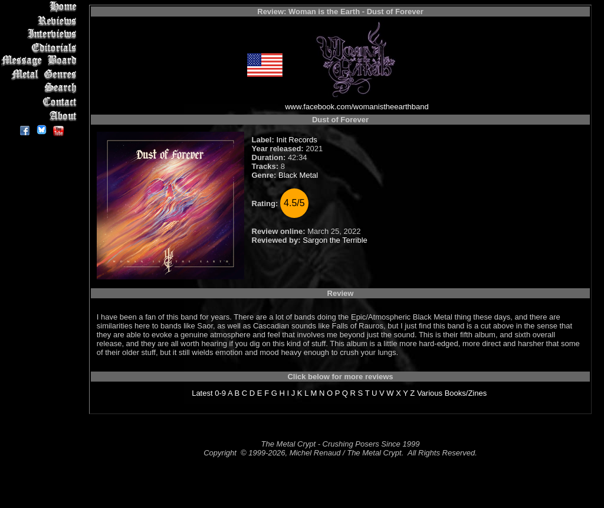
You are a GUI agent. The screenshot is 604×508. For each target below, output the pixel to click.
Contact (41, 102)
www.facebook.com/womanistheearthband (357, 106)
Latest (202, 393)
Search (41, 88)
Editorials (41, 47)
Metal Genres (41, 75)
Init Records (296, 139)
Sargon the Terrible (335, 240)
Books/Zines (466, 393)
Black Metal (298, 175)
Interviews (41, 34)
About (41, 115)
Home (41, 7)
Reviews (41, 20)
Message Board (41, 61)
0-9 (220, 393)
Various (429, 393)
